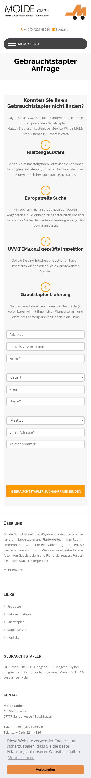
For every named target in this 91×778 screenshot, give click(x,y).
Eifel (23, 667)
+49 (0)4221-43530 (37, 29)
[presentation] (43, 476)
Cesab (13, 667)
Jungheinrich (13, 672)
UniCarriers (12, 677)
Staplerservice (17, 629)
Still (73, 672)
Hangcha (40, 667)
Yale (25, 677)
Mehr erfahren (14, 570)
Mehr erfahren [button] (21, 757)
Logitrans (50, 672)
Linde (37, 672)
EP (30, 667)
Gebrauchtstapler (20, 614)
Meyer (64, 672)
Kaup (27, 672)
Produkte (14, 606)
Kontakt (62, 29)
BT (5, 667)
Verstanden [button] (45, 769)
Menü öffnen (29, 44)
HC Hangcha (58, 667)
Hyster (74, 667)
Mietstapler (15, 622)
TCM (81, 672)
